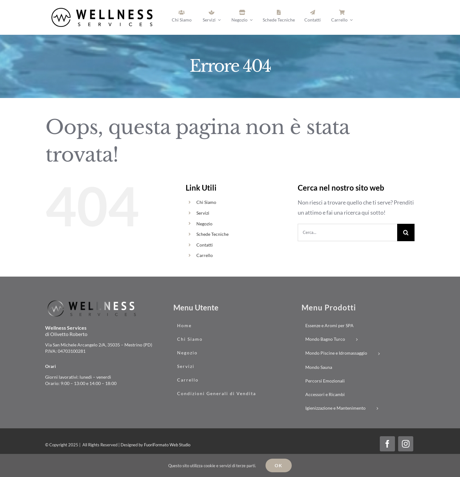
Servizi (202, 213)
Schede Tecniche (212, 234)
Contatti (204, 245)
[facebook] (387, 443)
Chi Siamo (206, 202)
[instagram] (405, 443)
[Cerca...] (347, 232)
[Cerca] (406, 232)
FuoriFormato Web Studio (167, 444)
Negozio (204, 223)
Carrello (204, 255)
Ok (279, 465)
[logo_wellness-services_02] (92, 301)
